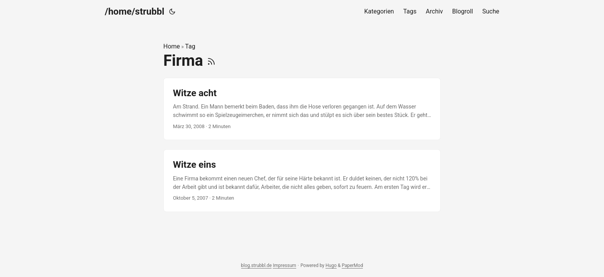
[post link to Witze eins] (302, 181)
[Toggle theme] (172, 11)
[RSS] (211, 61)
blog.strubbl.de (256, 265)
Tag (190, 46)
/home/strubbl (134, 11)
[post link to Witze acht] (302, 109)
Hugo (331, 265)
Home (171, 46)
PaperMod (352, 265)
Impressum (284, 265)
